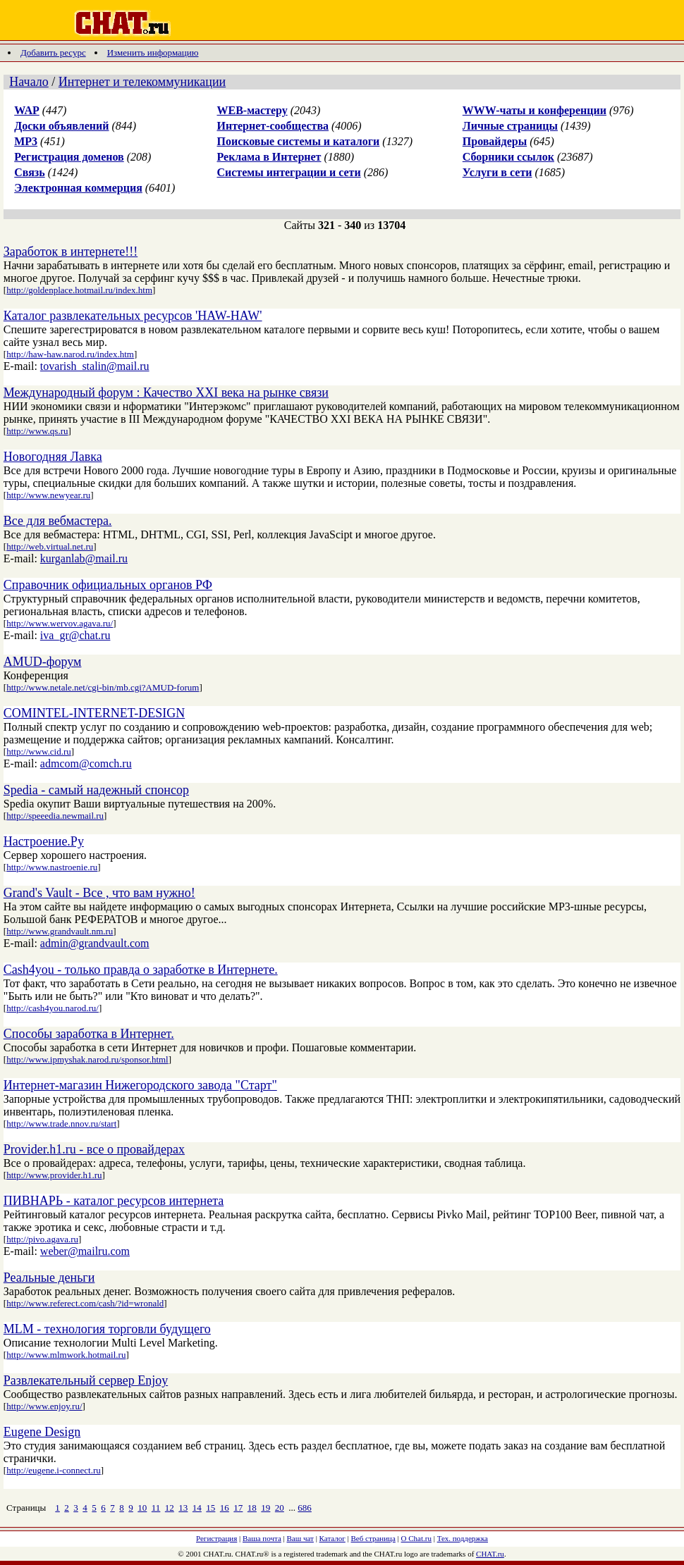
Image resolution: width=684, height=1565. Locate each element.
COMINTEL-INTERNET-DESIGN (94, 713)
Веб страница (373, 1538)
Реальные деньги (49, 1277)
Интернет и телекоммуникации (142, 82)
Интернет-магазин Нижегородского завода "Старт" (140, 1085)
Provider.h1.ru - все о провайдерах (94, 1149)
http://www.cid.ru (38, 751)
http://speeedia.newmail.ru (55, 815)
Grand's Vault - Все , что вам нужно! (99, 893)
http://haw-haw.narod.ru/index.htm (70, 354)
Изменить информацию (153, 52)
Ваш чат (300, 1538)
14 (197, 1507)
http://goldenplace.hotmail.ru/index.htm (79, 290)
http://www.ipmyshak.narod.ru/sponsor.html (87, 1059)
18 (252, 1507)
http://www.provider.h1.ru (54, 1175)
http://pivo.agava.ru (42, 1239)
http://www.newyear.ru (48, 495)
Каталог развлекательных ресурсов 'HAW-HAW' (133, 316)
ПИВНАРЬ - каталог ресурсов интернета (114, 1201)
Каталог (332, 1538)
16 (224, 1507)
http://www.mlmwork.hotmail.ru (66, 1354)
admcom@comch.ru (86, 763)
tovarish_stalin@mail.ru (94, 366)
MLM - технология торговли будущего (107, 1329)
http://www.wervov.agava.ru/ (59, 623)
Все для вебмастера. (58, 521)
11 (156, 1507)
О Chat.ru (416, 1538)
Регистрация (216, 1538)
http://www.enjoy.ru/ (44, 1406)
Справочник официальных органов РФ (108, 585)
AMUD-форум (43, 662)
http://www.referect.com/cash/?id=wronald (85, 1303)
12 (169, 1507)
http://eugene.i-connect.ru (53, 1470)
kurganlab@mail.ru (84, 558)
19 (265, 1507)
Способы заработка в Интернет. (89, 1034)
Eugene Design (42, 1432)
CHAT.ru (490, 1553)
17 (238, 1507)
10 (142, 1507)
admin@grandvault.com (94, 943)
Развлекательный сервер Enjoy (86, 1380)
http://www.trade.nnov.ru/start (61, 1123)
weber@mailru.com (85, 1251)
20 (279, 1507)
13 (183, 1507)
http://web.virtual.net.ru (49, 546)
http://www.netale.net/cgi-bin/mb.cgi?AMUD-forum (102, 687)
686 (305, 1507)
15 (210, 1507)
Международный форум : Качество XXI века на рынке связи (166, 392)
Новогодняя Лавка (53, 457)
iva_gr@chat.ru (75, 635)
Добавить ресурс (53, 52)
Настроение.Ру (44, 841)
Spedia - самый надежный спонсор (96, 790)
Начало (28, 82)
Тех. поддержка (462, 1538)
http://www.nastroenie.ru (51, 867)
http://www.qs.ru (37, 431)
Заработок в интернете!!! (71, 252)
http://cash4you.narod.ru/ (52, 1008)
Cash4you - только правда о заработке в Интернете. (141, 970)
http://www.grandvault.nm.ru (59, 931)
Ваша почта (262, 1538)
